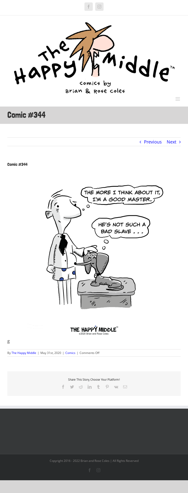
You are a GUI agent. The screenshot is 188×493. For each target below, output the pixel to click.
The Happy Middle (24, 353)
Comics (70, 353)
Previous (153, 142)
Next (171, 142)
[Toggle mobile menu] (178, 99)
